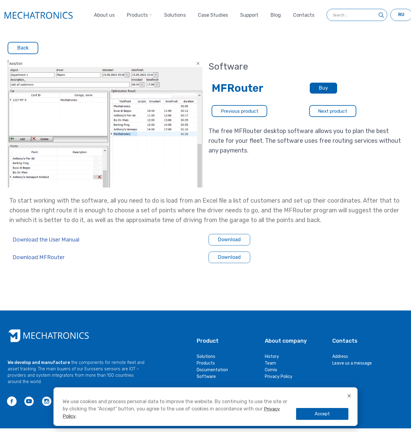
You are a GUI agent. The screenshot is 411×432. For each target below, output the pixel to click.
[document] (205, 389)
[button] (349, 395)
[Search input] (354, 16)
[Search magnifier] (381, 18)
